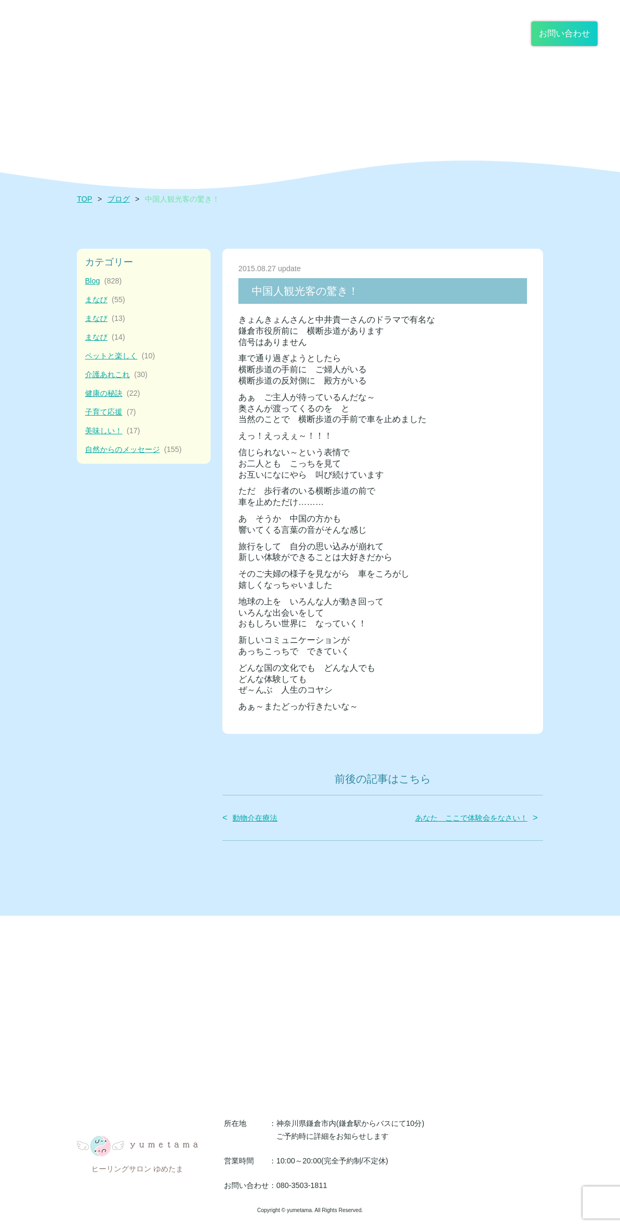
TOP (84, 199)
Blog (103, 281)
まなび (105, 299)
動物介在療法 (254, 818)
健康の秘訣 (112, 393)
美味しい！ (112, 430)
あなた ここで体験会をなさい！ (471, 818)
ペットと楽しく (120, 356)
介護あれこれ (116, 374)
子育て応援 (110, 412)
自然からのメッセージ (133, 449)
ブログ (118, 199)
